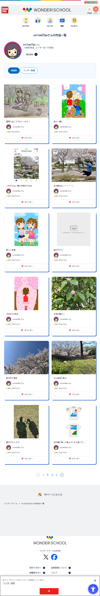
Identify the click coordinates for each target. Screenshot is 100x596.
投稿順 (14, 71)
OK (49, 591)
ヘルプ (54, 573)
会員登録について (59, 568)
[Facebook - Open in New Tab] (54, 557)
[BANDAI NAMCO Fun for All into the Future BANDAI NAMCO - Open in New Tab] (91, 2)
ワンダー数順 (29, 71)
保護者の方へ (35, 573)
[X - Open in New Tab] (46, 557)
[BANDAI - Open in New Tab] (5, 10)
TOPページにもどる (53, 495)
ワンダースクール (10, 503)
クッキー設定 (9, 583)
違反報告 (29, 54)
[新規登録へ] (89, 9)
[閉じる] (95, 580)
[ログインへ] (95, 9)
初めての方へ (35, 568)
